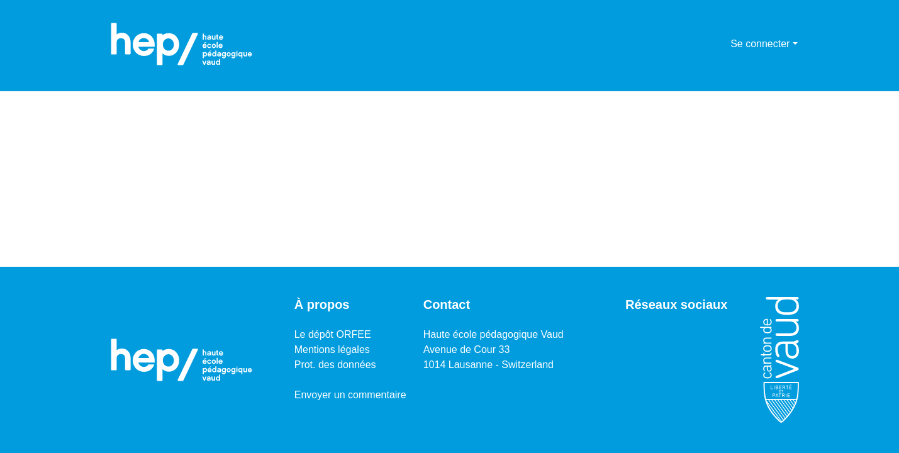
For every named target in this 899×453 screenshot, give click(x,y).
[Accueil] (182, 44)
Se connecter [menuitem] (760, 43)
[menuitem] (719, 44)
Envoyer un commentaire (350, 394)
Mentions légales (332, 349)
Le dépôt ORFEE (332, 334)
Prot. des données (335, 364)
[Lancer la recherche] (700, 44)
